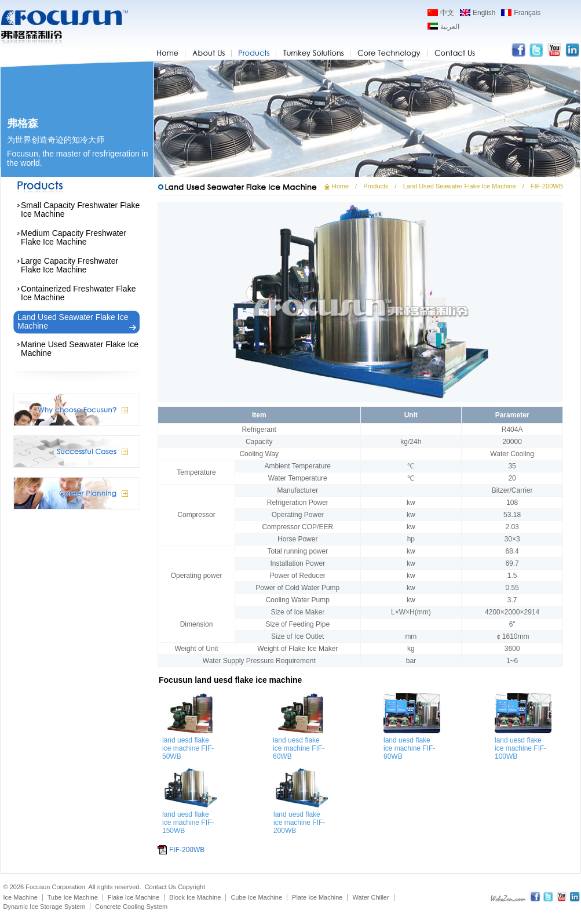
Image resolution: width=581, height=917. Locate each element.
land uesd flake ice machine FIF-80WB (409, 748)
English (484, 13)
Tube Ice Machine (72, 897)
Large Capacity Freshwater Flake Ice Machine (69, 265)
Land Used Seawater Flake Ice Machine (72, 321)
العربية (449, 27)
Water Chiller (370, 897)
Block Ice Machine (195, 897)
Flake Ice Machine (133, 897)
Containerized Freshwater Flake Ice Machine (78, 293)
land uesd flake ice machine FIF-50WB (188, 748)
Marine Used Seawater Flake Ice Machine (79, 349)
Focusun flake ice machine (64, 27)
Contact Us (160, 886)
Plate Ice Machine (317, 897)
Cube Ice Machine (256, 897)
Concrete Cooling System (131, 906)
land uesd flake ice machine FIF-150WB (188, 822)
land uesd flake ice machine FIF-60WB (298, 748)
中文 (447, 13)
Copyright (191, 886)
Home (340, 186)
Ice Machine (20, 897)
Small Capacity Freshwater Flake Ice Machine (80, 210)
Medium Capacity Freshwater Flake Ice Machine (73, 237)
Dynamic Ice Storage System (44, 906)
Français (527, 13)
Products (375, 186)
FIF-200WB (186, 850)
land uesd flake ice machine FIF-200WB (299, 822)
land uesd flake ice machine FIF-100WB (520, 748)
